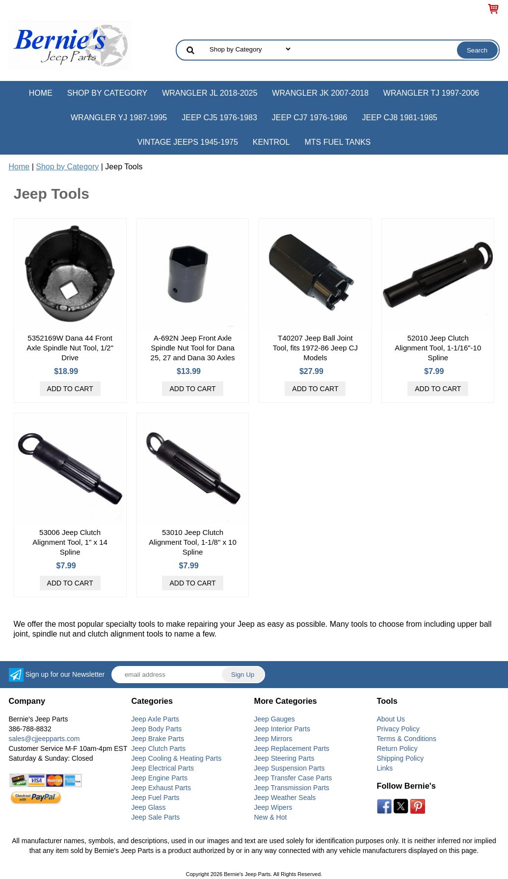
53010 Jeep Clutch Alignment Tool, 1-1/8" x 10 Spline (192, 542)
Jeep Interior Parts (282, 729)
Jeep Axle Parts (155, 719)
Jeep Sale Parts (156, 817)
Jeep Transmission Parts (291, 788)
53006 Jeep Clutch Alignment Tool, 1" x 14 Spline (69, 542)
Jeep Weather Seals (285, 797)
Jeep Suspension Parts (289, 768)
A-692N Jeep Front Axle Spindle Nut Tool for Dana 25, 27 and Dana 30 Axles (193, 348)
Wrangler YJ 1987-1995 (119, 117)
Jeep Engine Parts (159, 778)
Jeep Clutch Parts (159, 748)
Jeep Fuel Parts (156, 797)
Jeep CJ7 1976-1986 (310, 117)
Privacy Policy (398, 729)
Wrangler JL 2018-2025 (209, 93)
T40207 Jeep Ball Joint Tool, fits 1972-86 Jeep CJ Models (315, 348)
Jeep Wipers (273, 807)
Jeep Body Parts (157, 729)
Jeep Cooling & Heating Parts (177, 758)
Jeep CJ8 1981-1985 (399, 117)
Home (41, 93)
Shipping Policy (400, 758)
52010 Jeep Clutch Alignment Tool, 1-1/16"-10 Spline (438, 348)
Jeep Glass (149, 807)
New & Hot (270, 817)
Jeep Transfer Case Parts (293, 778)
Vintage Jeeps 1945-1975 (187, 142)
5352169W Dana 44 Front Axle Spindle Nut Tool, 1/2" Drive (70, 348)
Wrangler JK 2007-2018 (320, 93)
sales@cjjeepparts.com (44, 739)
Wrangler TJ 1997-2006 (431, 93)
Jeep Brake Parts (158, 739)
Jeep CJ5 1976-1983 (219, 117)
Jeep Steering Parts (284, 758)
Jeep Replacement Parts (291, 748)
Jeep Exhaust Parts (161, 788)
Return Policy (397, 748)
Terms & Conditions (406, 739)
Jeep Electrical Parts (163, 768)
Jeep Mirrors (273, 739)
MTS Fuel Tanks (337, 142)
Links (385, 768)
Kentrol (271, 142)
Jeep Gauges (274, 719)
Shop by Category (107, 93)
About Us (391, 719)
